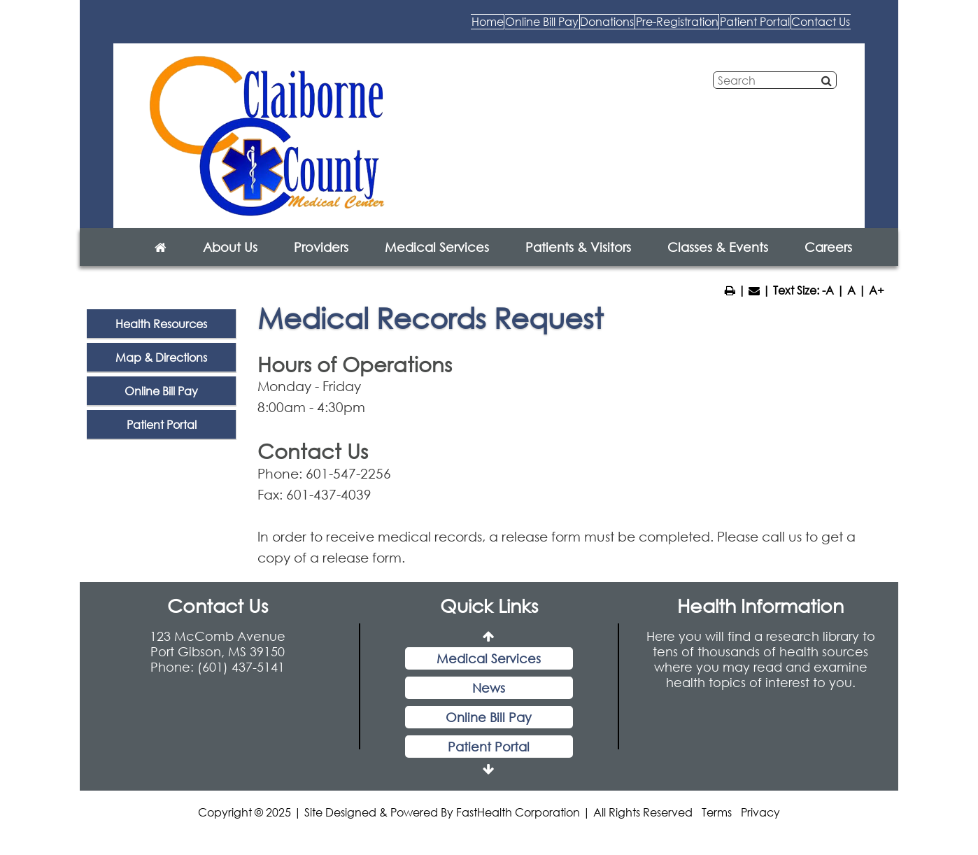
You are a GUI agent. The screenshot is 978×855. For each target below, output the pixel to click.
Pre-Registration (560, 28)
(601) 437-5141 (241, 680)
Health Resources (161, 337)
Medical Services (437, 261)
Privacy (760, 826)
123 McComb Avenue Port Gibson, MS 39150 (217, 657)
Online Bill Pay (334, 28)
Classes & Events (717, 261)
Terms (717, 826)
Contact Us (798, 28)
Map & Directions (161, 371)
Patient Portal (686, 28)
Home (235, 28)
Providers (321, 261)
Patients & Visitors (578, 261)
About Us (230, 261)
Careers (828, 261)
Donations (445, 28)
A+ (876, 304)
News (488, 701)
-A (828, 304)
